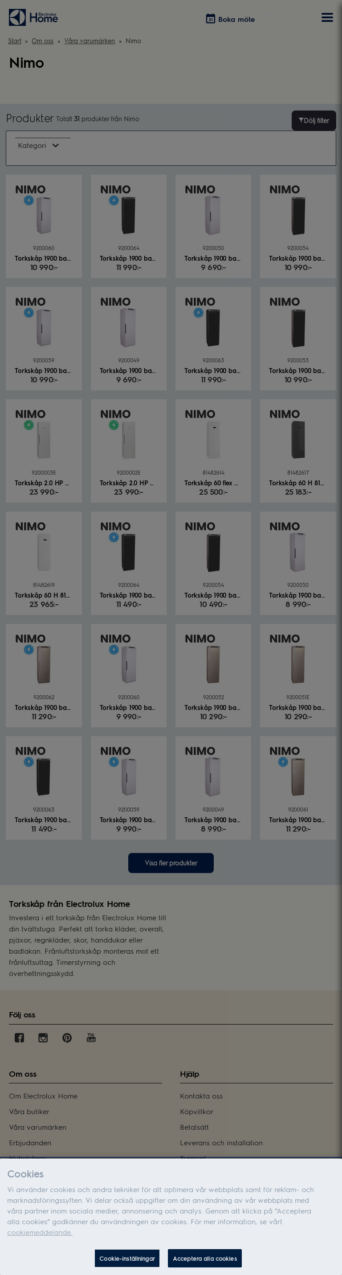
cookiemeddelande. (40, 1239)
